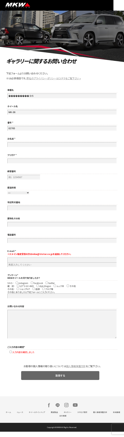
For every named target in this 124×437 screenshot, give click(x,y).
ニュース (20, 417)
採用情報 (116, 417)
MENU (118, 5)
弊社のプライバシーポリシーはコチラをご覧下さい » (53, 78)
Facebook (48, 410)
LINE (57, 410)
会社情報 (62, 421)
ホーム (8, 417)
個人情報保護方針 (76, 371)
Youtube (75, 410)
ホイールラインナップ (37, 417)
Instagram (66, 410)
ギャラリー (68, 417)
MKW (33, 5)
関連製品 (54, 417)
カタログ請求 (82, 417)
